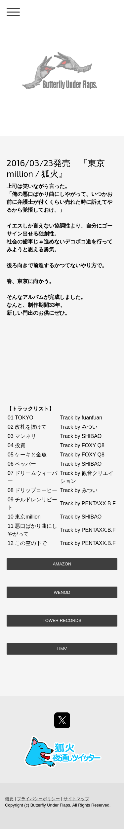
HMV (62, 648)
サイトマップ (76, 798)
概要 (9, 798)
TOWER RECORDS (62, 620)
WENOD (62, 592)
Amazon (62, 563)
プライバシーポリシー (38, 798)
